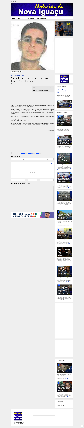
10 (58, 285)
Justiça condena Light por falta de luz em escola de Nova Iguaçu (64, 91)
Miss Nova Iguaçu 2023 (41, 18)
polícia (23, 75)
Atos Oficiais (21, 18)
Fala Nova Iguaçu (30, 18)
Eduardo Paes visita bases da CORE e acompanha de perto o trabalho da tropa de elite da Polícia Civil (63, 290)
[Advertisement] (21, 94)
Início (14, 18)
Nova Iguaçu (17, 75)
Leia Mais (60, 131)
